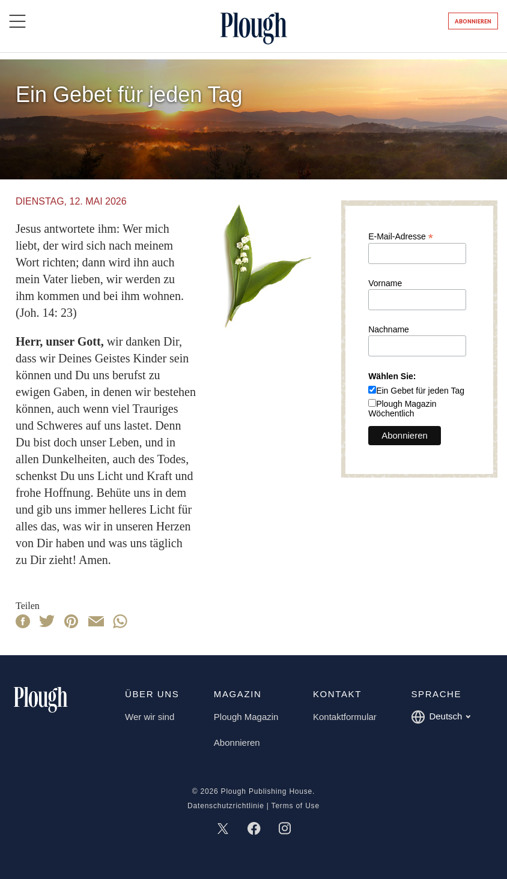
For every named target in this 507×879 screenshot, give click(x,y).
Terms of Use (296, 806)
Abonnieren (473, 21)
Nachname (388, 329)
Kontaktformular (345, 717)
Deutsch (440, 717)
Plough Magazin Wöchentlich (402, 408)
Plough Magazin (246, 717)
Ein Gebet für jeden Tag (420, 390)
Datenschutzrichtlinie (225, 806)
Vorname (385, 283)
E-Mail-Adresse (400, 236)
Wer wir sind (149, 717)
